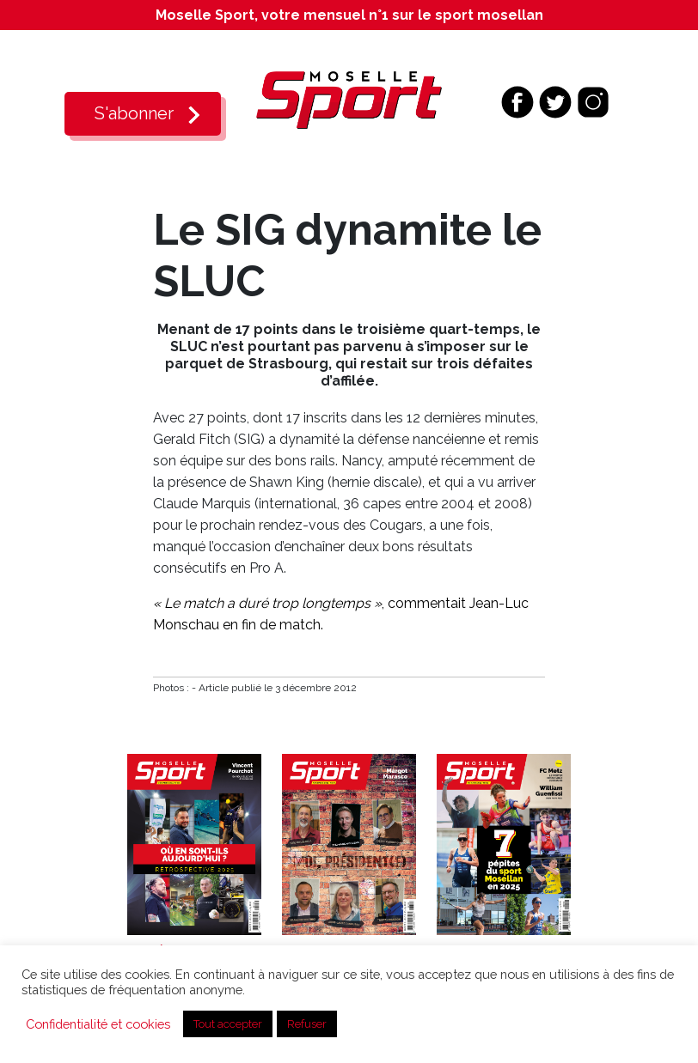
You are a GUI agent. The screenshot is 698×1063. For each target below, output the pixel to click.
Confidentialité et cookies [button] (98, 1024)
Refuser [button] (307, 1023)
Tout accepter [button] (227, 1023)
